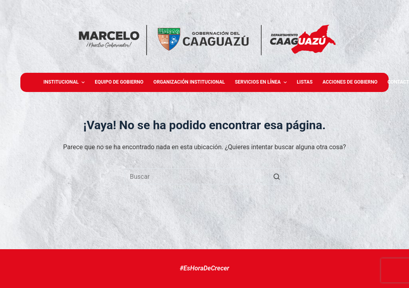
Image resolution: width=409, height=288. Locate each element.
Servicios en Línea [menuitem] (262, 82)
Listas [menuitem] (305, 82)
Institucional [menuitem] (65, 82)
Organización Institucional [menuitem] (189, 82)
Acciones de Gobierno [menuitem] (350, 82)
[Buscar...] (204, 176)
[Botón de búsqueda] (276, 176)
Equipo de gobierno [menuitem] (119, 82)
